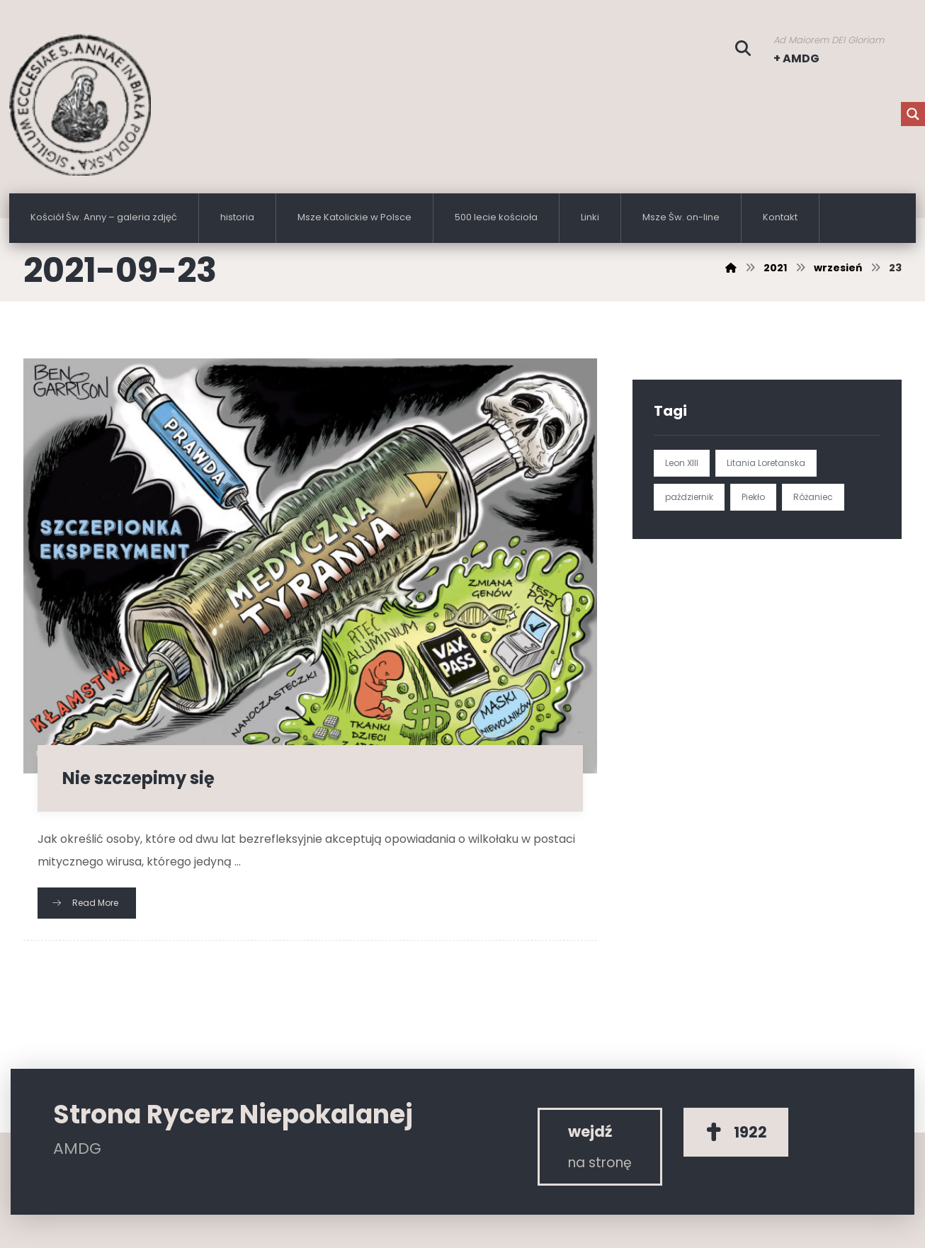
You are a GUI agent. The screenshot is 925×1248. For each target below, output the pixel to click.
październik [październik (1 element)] (689, 497)
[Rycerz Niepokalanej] (600, 1147)
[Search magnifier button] (913, 114)
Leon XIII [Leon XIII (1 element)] (681, 463)
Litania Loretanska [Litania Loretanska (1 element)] (766, 463)
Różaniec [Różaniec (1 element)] (813, 497)
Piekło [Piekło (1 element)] (753, 497)
